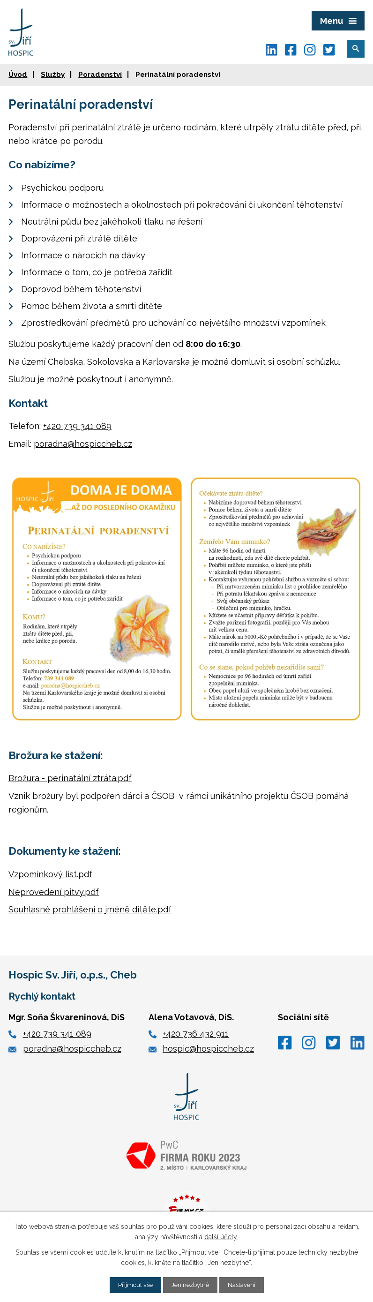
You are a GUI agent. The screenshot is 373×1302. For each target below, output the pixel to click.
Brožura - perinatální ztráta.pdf (70, 778)
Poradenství (100, 74)
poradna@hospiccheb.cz (83, 444)
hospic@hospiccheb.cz (208, 1049)
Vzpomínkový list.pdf (50, 874)
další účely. (221, 1236)
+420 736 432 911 (196, 1034)
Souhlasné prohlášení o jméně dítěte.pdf (90, 909)
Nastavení (244, 1284)
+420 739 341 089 (77, 426)
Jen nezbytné (190, 1284)
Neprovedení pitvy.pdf (53, 892)
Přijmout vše (132, 1284)
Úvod (17, 74)
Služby (53, 74)
